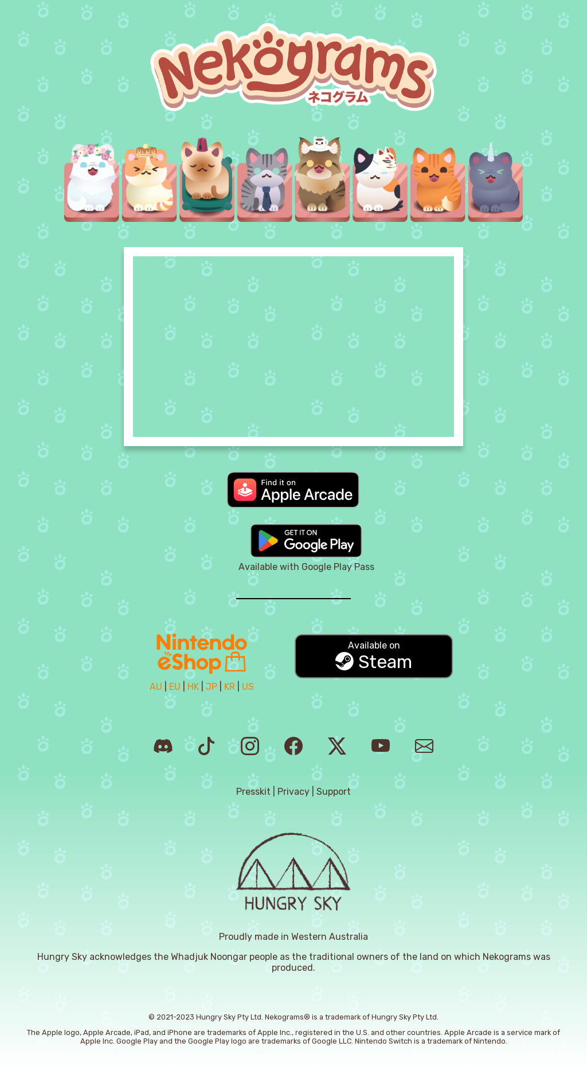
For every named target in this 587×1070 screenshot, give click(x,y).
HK (193, 686)
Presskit (253, 791)
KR (229, 686)
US (248, 686)
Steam (373, 656)
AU (156, 686)
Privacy (293, 791)
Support (333, 791)
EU (175, 686)
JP (211, 686)
